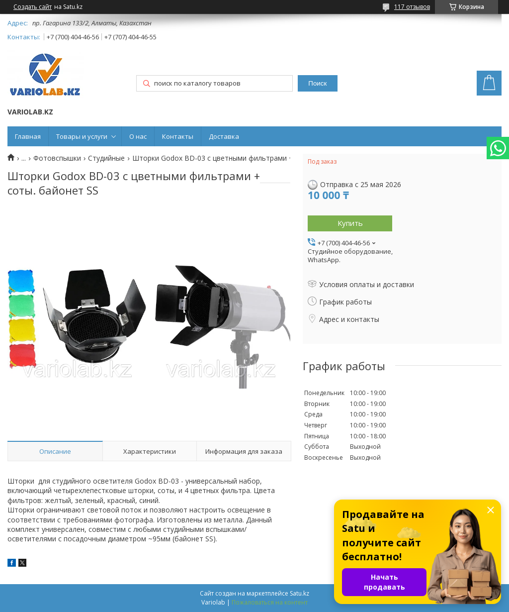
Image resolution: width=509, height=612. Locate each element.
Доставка (224, 136)
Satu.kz (299, 593)
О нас (138, 136)
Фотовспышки (57, 158)
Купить (350, 223)
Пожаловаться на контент (270, 602)
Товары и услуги (81, 136)
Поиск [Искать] (317, 83)
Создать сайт (32, 6)
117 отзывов (412, 6)
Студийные (106, 158)
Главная (28, 136)
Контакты (177, 136)
